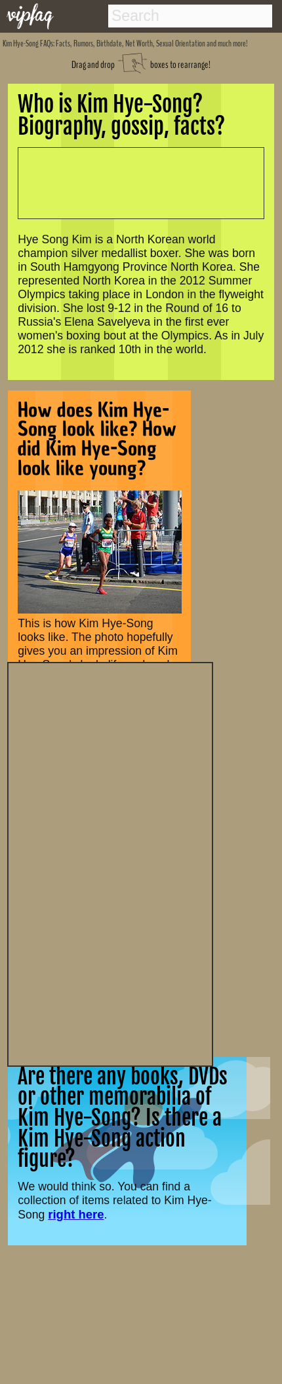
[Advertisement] (110, 862)
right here (76, 1214)
